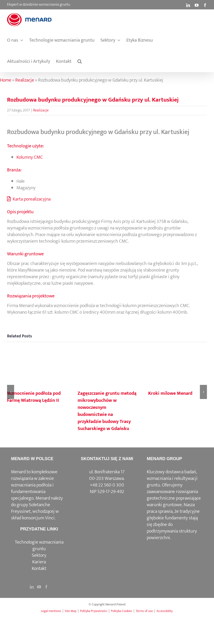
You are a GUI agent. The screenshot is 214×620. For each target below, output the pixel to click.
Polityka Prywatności (93, 611)
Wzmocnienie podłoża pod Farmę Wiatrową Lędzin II (34, 396)
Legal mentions (51, 611)
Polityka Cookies (121, 611)
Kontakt (39, 569)
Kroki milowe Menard (170, 393)
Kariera (39, 562)
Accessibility (164, 611)
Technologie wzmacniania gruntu (39, 545)
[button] (79, 61)
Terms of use (144, 611)
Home (5, 80)
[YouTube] (39, 587)
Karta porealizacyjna (29, 199)
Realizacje (24, 80)
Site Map (70, 611)
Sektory (39, 555)
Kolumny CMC (29, 157)
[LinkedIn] (32, 587)
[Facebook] (46, 587)
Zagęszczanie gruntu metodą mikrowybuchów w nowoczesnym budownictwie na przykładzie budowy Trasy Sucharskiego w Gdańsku (107, 411)
